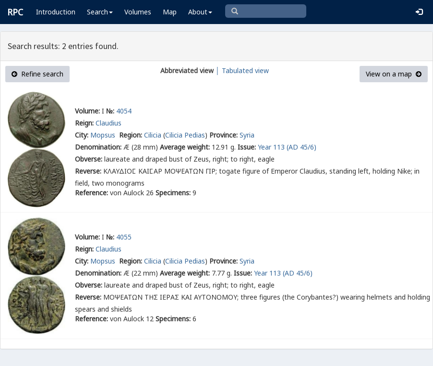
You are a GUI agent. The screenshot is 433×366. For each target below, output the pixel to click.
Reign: (84, 122)
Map (170, 11)
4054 (124, 110)
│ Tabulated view (241, 70)
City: (81, 134)
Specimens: (173, 192)
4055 (124, 236)
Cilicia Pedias (185, 134)
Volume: (87, 110)
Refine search (37, 73)
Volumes (137, 11)
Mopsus (103, 134)
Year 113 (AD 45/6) (287, 146)
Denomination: (98, 146)
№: (110, 110)
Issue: (247, 146)
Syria (247, 134)
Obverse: (88, 159)
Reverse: (88, 171)
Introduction (55, 11)
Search (100, 11)
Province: (223, 134)
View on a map (393, 73)
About (200, 11)
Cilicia (152, 134)
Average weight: (185, 146)
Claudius (108, 122)
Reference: (91, 192)
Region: (130, 134)
